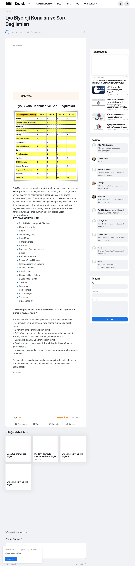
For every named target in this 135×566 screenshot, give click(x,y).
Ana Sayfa (9, 11)
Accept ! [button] (11, 559)
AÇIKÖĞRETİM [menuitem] (90, 4)
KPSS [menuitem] (68, 4)
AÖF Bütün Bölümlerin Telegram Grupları (116, 116)
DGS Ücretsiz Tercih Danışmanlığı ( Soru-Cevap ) (115, 89)
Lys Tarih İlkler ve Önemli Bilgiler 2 (72, 455)
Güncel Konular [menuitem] (43, 4)
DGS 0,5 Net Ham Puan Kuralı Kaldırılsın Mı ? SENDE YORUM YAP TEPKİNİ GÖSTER (109, 81)
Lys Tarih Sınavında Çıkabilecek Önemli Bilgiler (45, 455)
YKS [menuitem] (77, 4)
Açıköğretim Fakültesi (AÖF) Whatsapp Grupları (117, 126)
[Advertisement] (53, 65)
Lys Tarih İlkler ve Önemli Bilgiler (17, 483)
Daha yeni (11, 564)
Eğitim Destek (15, 4)
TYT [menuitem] (30, 4)
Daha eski (80, 564)
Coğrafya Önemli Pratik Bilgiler (17, 455)
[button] (120, 3)
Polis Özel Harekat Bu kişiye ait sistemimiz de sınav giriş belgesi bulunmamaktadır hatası (117, 103)
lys (16, 11)
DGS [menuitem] (59, 4)
